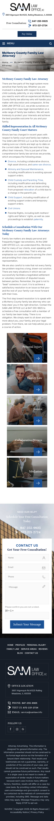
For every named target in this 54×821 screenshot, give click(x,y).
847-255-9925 (40, 21)
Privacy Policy (37, 812)
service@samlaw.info (31, 712)
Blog (20, 653)
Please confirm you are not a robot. (22, 606)
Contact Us (31, 653)
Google (23, 729)
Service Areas (29, 649)
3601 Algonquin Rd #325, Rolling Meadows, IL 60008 (28, 15)
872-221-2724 (40, 25)
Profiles (20, 645)
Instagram (17, 729)
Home (10, 645)
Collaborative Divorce (27, 441)
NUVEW (8, 809)
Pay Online (27, 34)
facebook (11, 729)
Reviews (43, 649)
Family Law (27, 379)
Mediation (27, 472)
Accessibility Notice (19, 812)
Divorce (27, 410)
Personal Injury (27, 348)
